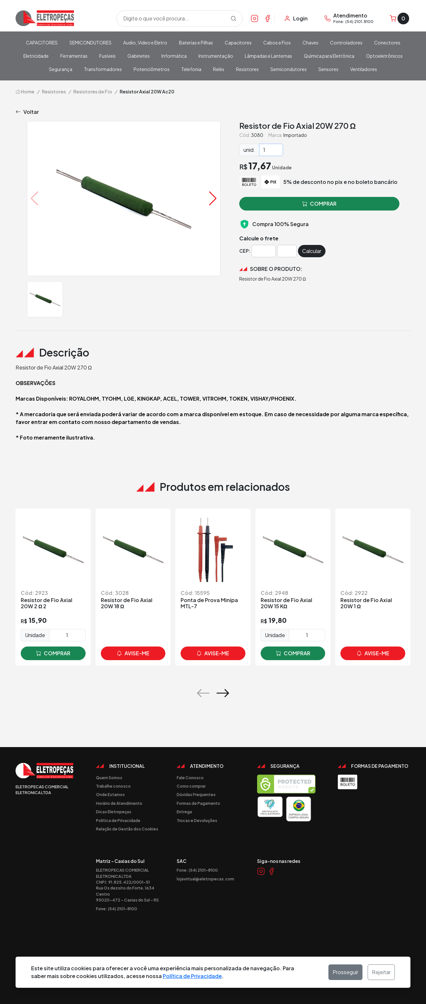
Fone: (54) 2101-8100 (116, 908)
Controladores (346, 42)
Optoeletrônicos (384, 56)
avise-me (133, 653)
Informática (174, 56)
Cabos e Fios (277, 42)
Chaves (310, 42)
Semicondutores (288, 69)
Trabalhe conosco (113, 786)
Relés (218, 69)
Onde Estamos (110, 794)
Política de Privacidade (192, 976)
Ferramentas (74, 56)
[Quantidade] (271, 150)
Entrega (184, 811)
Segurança (60, 69)
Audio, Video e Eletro (145, 42)
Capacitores (238, 42)
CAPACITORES (42, 42)
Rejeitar (381, 972)
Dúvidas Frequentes (196, 794)
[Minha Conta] (296, 18)
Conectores (387, 42)
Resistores (247, 69)
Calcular (311, 251)
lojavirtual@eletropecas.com (205, 878)
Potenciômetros (152, 69)
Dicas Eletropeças (113, 811)
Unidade (35, 635)
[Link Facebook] (267, 18)
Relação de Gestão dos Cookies (127, 828)
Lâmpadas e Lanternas (268, 56)
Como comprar (191, 786)
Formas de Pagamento (198, 803)
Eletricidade (36, 56)
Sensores (328, 69)
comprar (53, 653)
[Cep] (264, 251)
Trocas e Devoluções (197, 820)
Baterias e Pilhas (196, 42)
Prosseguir (345, 972)
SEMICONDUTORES (90, 42)
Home (25, 91)
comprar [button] (319, 204)
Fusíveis (107, 56)
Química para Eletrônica (329, 56)
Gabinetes (138, 56)
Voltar (27, 112)
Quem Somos (109, 777)
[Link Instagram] (254, 18)
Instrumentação (215, 56)
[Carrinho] (399, 18)
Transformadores (103, 69)
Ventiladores (363, 69)
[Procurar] (233, 18)
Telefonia (191, 69)
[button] (212, 198)
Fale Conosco (190, 777)
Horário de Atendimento (119, 803)
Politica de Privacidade (118, 820)
